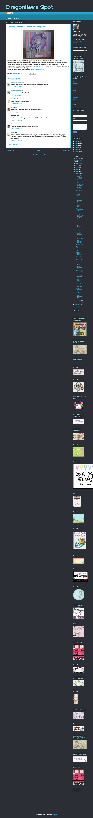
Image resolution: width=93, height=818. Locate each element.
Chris (74, 81)
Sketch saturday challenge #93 (79, 275)
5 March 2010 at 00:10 (17, 129)
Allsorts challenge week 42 (79, 267)
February (78, 300)
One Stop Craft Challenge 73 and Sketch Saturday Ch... (79, 178)
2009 (77, 304)
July (77, 165)
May (77, 169)
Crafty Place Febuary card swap (79, 285)
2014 (76, 143)
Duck (77, 192)
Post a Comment (13, 144)
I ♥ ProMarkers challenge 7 (79, 210)
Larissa (75, 92)
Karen (74, 90)
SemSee (12, 132)
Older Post (66, 150)
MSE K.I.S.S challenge (79, 185)
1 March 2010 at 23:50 (16, 103)
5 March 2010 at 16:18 (16, 140)
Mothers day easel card (79, 260)
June (77, 167)
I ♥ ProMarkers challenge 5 (79, 248)
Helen (74, 85)
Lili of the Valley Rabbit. (78, 196)
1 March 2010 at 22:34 (16, 95)
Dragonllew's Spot (29, 7)
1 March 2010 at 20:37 (16, 87)
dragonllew (78, 29)
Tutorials (16, 18)
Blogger (55, 814)
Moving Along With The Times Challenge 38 (79, 216)
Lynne (74, 95)
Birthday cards (78, 263)
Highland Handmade (16, 82)
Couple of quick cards (79, 188)
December (79, 153)
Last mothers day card (79, 257)
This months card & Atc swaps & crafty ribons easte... (79, 227)
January (78, 302)
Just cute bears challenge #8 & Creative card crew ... (79, 235)
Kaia (74, 88)
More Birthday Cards (78, 280)
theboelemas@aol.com (16, 99)
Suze (74, 104)
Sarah (12, 107)
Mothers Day (79, 244)
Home (9, 18)
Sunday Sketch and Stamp (38, 69)
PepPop (13, 124)
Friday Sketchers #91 (79, 289)
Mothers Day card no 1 (79, 271)
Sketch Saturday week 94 (79, 241)
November (78, 155)
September (79, 160)
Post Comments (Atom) (41, 155)
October (78, 158)
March (78, 173)
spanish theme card (79, 221)
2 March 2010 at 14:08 (16, 120)
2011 (76, 149)
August (78, 163)
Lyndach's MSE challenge (79, 253)
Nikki (74, 99)
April (77, 171)
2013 (76, 145)
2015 (76, 141)
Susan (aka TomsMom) (16, 90)
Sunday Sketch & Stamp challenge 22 (79, 295)
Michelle (75, 97)
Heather (75, 83)
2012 (76, 147)
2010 (77, 151)
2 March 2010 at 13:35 (16, 112)
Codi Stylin (79, 190)
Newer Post (10, 150)
